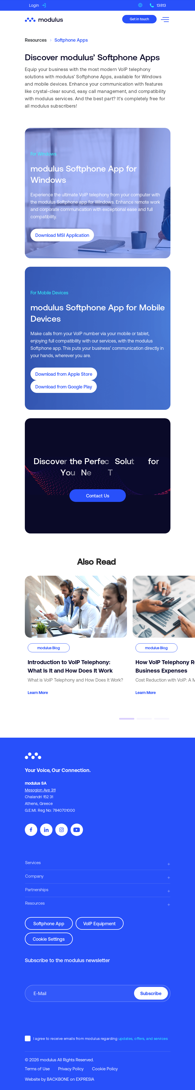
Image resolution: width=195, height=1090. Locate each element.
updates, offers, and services (143, 1038)
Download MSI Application (62, 235)
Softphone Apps (71, 40)
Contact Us (97, 495)
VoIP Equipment (99, 923)
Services (33, 862)
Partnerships (36, 889)
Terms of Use (37, 1068)
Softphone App (48, 923)
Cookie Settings (49, 939)
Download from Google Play (63, 386)
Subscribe (150, 993)
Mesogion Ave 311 (40, 790)
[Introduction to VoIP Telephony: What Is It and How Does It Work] (76, 636)
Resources (35, 903)
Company (34, 876)
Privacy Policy (71, 1068)
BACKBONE (58, 1079)
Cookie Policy (105, 1068)
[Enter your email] (97, 993)
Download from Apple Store (63, 374)
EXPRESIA (85, 1079)
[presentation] (68, 1018)
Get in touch (139, 19)
